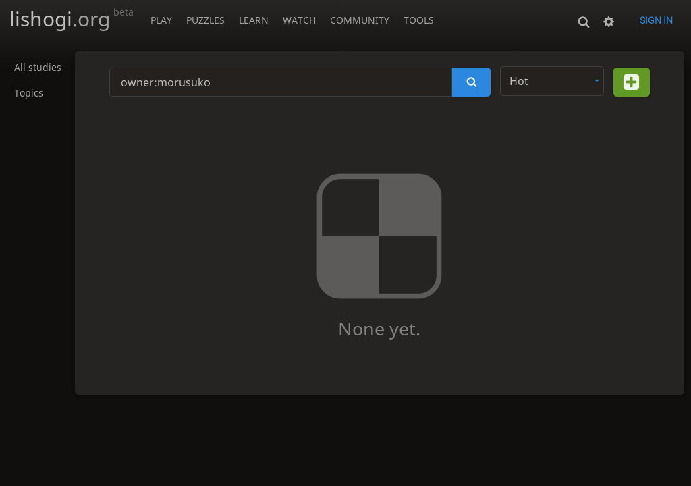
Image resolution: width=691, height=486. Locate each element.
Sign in (656, 20)
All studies (37, 67)
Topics (28, 93)
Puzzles (205, 20)
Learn (254, 20)
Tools (419, 20)
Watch (299, 20)
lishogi (71, 18)
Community (359, 20)
